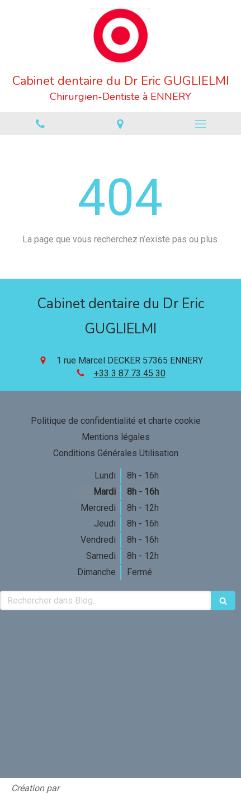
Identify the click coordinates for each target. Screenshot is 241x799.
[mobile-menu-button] (200, 124)
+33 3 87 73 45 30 (130, 373)
